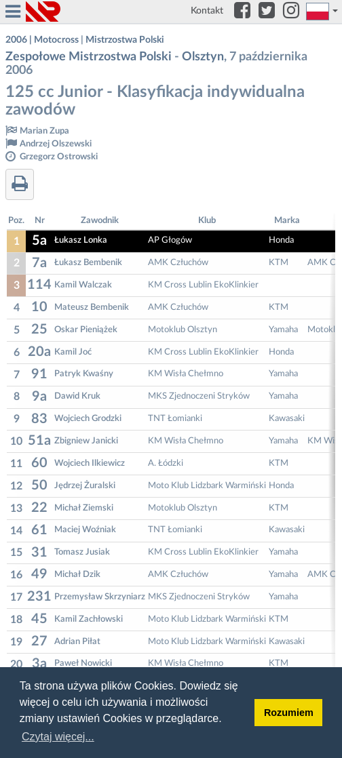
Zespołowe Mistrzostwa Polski (88, 57)
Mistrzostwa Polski (125, 40)
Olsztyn (203, 57)
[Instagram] (291, 11)
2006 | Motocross (42, 40)
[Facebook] (242, 11)
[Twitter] (266, 11)
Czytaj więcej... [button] (58, 736)
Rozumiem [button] (289, 712)
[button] (322, 11)
